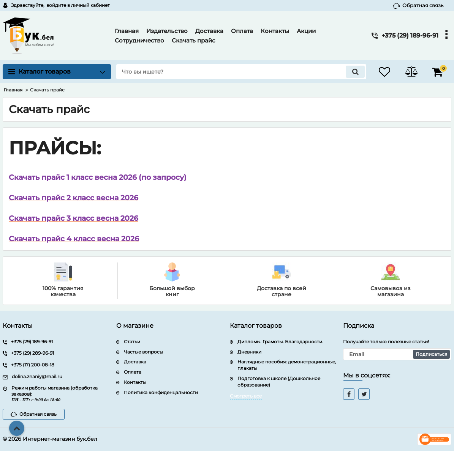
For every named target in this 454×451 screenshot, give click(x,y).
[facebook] (348, 394)
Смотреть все (246, 396)
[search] (241, 71)
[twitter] (364, 394)
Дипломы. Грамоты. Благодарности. (280, 341)
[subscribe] (397, 354)
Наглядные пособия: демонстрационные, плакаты (286, 365)
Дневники (249, 352)
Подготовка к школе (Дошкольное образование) (278, 382)
